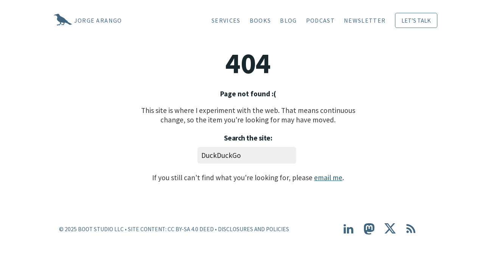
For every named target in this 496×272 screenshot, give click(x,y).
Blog (288, 20)
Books (260, 20)
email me (328, 177)
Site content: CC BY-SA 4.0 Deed (171, 229)
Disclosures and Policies (253, 229)
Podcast (320, 20)
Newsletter (365, 20)
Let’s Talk (416, 20)
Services (226, 20)
